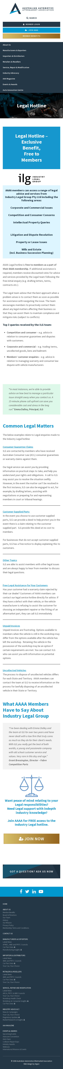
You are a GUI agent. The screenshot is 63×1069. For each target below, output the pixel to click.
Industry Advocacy (11, 1009)
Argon (37, 1064)
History (5, 920)
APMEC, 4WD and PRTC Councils (15, 944)
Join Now (34, 838)
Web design (28, 1064)
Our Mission (7, 923)
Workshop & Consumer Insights (15, 1001)
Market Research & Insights (13, 1020)
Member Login (31, 24)
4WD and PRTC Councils (12, 961)
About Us (6, 909)
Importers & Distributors (14, 955)
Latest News (7, 942)
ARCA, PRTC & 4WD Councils (14, 993)
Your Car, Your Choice (11, 966)
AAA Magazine (8, 1025)
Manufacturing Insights (11, 950)
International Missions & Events (14, 1049)
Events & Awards (10, 1031)
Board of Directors (9, 915)
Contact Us (8, 933)
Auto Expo (7, 1039)
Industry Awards (9, 1044)
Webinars (6, 1047)
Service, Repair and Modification (17, 988)
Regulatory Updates (10, 1017)
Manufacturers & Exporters (15, 939)
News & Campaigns (10, 1012)
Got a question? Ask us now (31, 871)
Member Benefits (31, 36)
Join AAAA (31, 30)
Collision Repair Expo (11, 1042)
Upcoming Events (9, 1034)
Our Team (6, 917)
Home (5, 904)
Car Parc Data (8, 947)
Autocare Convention (11, 1036)
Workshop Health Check (12, 998)
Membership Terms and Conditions (16, 928)
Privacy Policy (8, 925)
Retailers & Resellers (12, 972)
